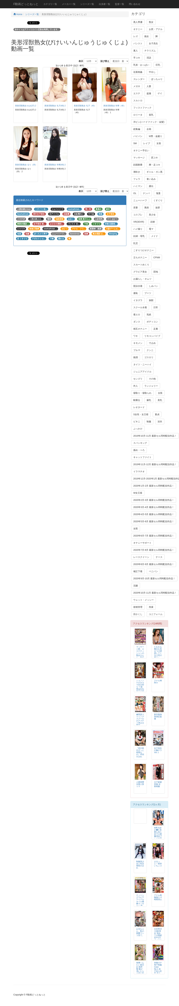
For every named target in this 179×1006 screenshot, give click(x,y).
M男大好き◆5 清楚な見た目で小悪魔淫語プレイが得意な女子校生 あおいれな (158, 836)
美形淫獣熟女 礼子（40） (85, 106)
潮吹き (136, 172)
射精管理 (137, 607)
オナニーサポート (142, 543)
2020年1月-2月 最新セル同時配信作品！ (153, 485)
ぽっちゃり (156, 79)
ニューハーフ (140, 200)
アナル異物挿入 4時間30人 (158, 897)
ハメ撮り (137, 229)
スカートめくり (141, 264)
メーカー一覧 (68, 4)
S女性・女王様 (140, 414)
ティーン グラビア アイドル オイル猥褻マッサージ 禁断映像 (140, 901)
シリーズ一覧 (87, 4)
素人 (135, 50)
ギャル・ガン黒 (154, 172)
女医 (160, 393)
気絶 (149, 314)
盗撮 (149, 93)
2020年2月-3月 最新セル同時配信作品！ (153, 500)
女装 (158, 143)
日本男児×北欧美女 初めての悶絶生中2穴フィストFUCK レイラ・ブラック (158, 937)
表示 (79, 61)
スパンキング (140, 443)
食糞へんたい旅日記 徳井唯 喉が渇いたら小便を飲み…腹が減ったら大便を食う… (140, 972)
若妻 (135, 207)
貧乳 (151, 114)
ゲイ (160, 93)
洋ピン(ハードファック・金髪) (148, 122)
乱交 (135, 243)
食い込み (151, 179)
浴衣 (160, 421)
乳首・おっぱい (141, 65)
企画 (149, 129)
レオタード (139, 407)
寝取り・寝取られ (142, 393)
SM (135, 143)
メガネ (136, 86)
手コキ (136, 57)
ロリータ (137, 114)
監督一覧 (119, 4)
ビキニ (136, 421)
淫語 (149, 57)
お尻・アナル (155, 29)
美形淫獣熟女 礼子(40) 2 (54, 106)
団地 (155, 271)
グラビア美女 (140, 271)
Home (17, 14)
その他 (152, 378)
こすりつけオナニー (143, 250)
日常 (155, 307)
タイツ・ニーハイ (142, 364)
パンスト (137, 43)
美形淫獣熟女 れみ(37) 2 (25, 106)
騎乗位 (136, 400)
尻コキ (154, 157)
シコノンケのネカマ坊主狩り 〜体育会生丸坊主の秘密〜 (140, 687)
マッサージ (139, 157)
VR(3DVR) (138, 221)
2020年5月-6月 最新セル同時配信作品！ (153, 521)
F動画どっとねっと (26, 4)
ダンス (136, 321)
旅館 (151, 300)
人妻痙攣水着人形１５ (140, 784)
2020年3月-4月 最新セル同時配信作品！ (153, 507)
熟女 (151, 22)
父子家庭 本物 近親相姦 (158, 784)
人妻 (149, 86)
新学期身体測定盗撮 (158, 716)
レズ (135, 36)
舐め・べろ (139, 450)
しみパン (153, 286)
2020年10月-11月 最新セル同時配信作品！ (155, 592)
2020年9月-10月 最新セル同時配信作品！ (154, 578)
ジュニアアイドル (142, 371)
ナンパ (146, 193)
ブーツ (147, 293)
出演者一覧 (104, 4)
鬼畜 (158, 193)
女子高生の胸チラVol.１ (158, 750)
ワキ (135, 336)
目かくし (137, 614)
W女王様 (137, 493)
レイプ (146, 143)
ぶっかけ (137, 428)
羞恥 (135, 293)
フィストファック (142, 107)
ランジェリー (151, 386)
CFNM (156, 257)
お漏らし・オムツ (142, 279)
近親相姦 (137, 72)
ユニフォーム (155, 614)
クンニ (150, 350)
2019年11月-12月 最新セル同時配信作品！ (155, 464)
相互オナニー (140, 328)
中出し (152, 72)
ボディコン (152, 321)
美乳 (160, 400)
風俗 (146, 207)
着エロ (136, 314)
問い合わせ (134, 4)
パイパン (137, 136)
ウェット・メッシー (143, 600)
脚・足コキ (154, 164)
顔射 (152, 221)
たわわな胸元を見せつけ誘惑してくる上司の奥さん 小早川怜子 (158, 654)
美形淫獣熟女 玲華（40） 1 (115, 106)
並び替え (103, 61)
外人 (135, 386)
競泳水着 (137, 286)
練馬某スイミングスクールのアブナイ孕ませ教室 (140, 719)
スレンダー (139, 79)
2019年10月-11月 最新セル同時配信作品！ (155, 436)
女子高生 (153, 43)
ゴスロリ (148, 357)
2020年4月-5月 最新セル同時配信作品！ (153, 514)
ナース (159, 557)
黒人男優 (137, 22)
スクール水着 (140, 307)
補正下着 (137, 571)
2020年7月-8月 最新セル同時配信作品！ (153, 550)
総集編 (136, 129)
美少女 (152, 214)
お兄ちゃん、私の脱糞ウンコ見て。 (140, 932)
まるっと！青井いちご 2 (158, 863)
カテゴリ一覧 (50, 4)
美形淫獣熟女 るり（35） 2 (27, 165)
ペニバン (153, 571)
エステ (136, 93)
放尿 (157, 207)
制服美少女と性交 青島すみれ (140, 864)
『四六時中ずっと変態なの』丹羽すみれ (140, 752)
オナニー (137, 29)
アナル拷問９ (158, 681)
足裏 (155, 328)
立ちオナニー (140, 257)
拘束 (151, 607)
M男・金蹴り (155, 136)
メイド (154, 236)
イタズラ (137, 300)
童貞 (157, 414)
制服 (149, 421)
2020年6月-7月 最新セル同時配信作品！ (153, 535)
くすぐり (157, 200)
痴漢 (135, 357)
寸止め (152, 343)
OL (134, 193)
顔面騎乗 (137, 164)
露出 (151, 186)
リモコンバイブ (152, 336)
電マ (151, 229)
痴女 (146, 36)
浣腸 (135, 585)
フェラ (136, 179)
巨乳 (158, 65)
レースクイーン (141, 557)
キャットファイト (142, 457)
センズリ (137, 378)
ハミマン (137, 186)
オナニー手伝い (141, 150)
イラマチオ (139, 471)
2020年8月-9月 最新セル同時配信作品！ (153, 564)
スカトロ (137, 100)
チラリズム (150, 50)
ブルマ (136, 350)
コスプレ (137, 214)
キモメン (137, 343)
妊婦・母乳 (139, 236)
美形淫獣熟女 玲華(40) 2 (54, 165)
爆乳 (149, 400)
